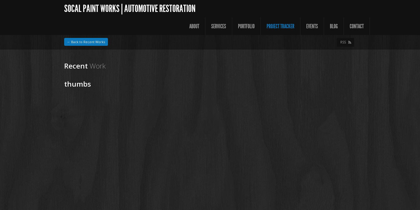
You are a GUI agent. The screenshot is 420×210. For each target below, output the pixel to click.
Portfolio (246, 26)
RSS (343, 42)
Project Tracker (280, 26)
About (194, 26)
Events (312, 26)
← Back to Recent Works (86, 42)
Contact (357, 26)
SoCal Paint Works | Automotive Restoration (129, 9)
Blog (334, 26)
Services (218, 26)
